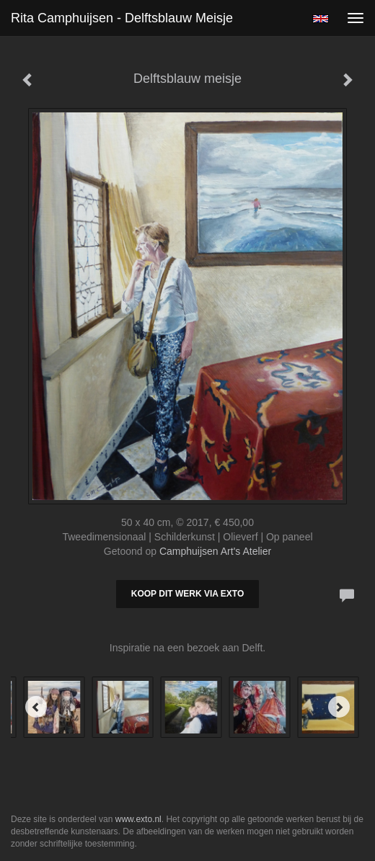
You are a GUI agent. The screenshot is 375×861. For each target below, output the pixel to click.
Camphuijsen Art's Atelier (215, 551)
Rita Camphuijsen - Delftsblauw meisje (122, 18)
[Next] (339, 707)
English (320, 18)
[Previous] (36, 707)
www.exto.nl (138, 819)
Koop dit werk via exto (187, 594)
